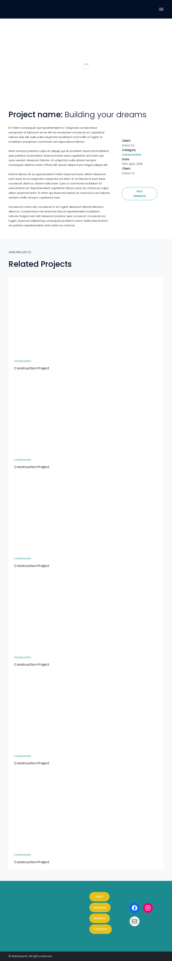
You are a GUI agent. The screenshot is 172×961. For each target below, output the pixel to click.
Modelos (99, 918)
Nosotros (99, 907)
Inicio (99, 896)
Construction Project (31, 368)
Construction (131, 155)
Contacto (100, 929)
